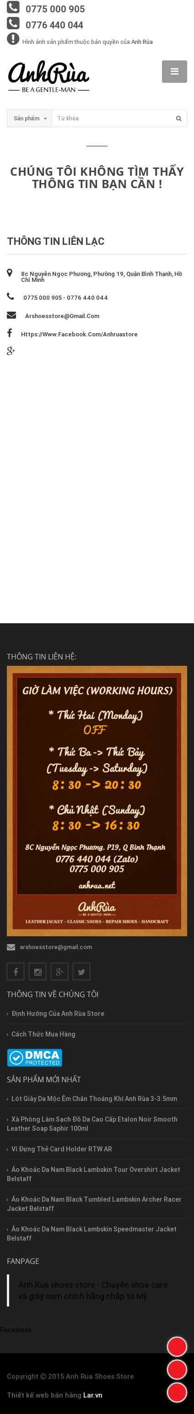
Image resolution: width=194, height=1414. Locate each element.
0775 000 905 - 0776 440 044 (65, 298)
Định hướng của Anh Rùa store (57, 1013)
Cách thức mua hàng (43, 1034)
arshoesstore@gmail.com (62, 316)
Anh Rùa (142, 42)
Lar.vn (92, 1395)
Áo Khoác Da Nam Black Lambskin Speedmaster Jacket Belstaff (92, 1233)
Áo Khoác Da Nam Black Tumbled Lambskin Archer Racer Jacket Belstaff (94, 1204)
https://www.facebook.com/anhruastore (79, 334)
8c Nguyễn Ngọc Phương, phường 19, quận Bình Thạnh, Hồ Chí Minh (101, 277)
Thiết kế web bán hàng (44, 1395)
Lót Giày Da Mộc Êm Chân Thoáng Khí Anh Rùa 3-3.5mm (94, 1099)
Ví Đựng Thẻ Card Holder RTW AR (61, 1149)
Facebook (16, 1329)
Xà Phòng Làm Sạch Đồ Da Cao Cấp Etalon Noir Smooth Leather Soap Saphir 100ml (92, 1124)
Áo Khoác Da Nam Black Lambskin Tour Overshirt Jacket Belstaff (93, 1174)
